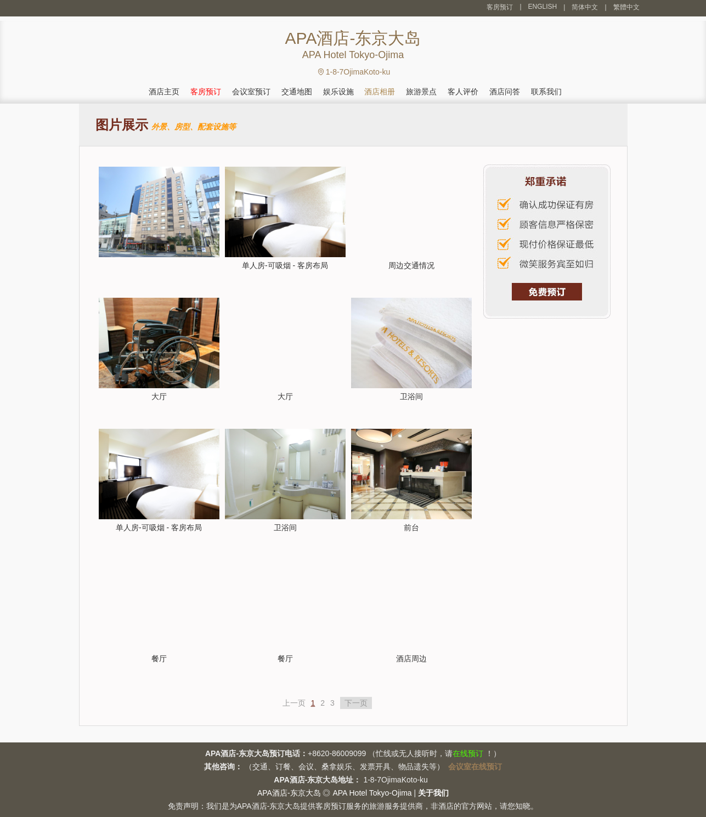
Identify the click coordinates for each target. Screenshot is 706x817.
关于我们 (433, 792)
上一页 (294, 703)
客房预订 (500, 7)
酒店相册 (379, 91)
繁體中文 (626, 7)
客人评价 (463, 91)
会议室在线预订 (475, 766)
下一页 (356, 703)
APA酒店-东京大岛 (289, 792)
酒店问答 (504, 91)
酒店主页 (164, 91)
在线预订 (468, 753)
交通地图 (296, 91)
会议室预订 (251, 91)
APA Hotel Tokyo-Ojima (371, 792)
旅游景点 (421, 91)
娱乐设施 (338, 91)
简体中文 (585, 7)
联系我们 (546, 91)
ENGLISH (542, 6)
